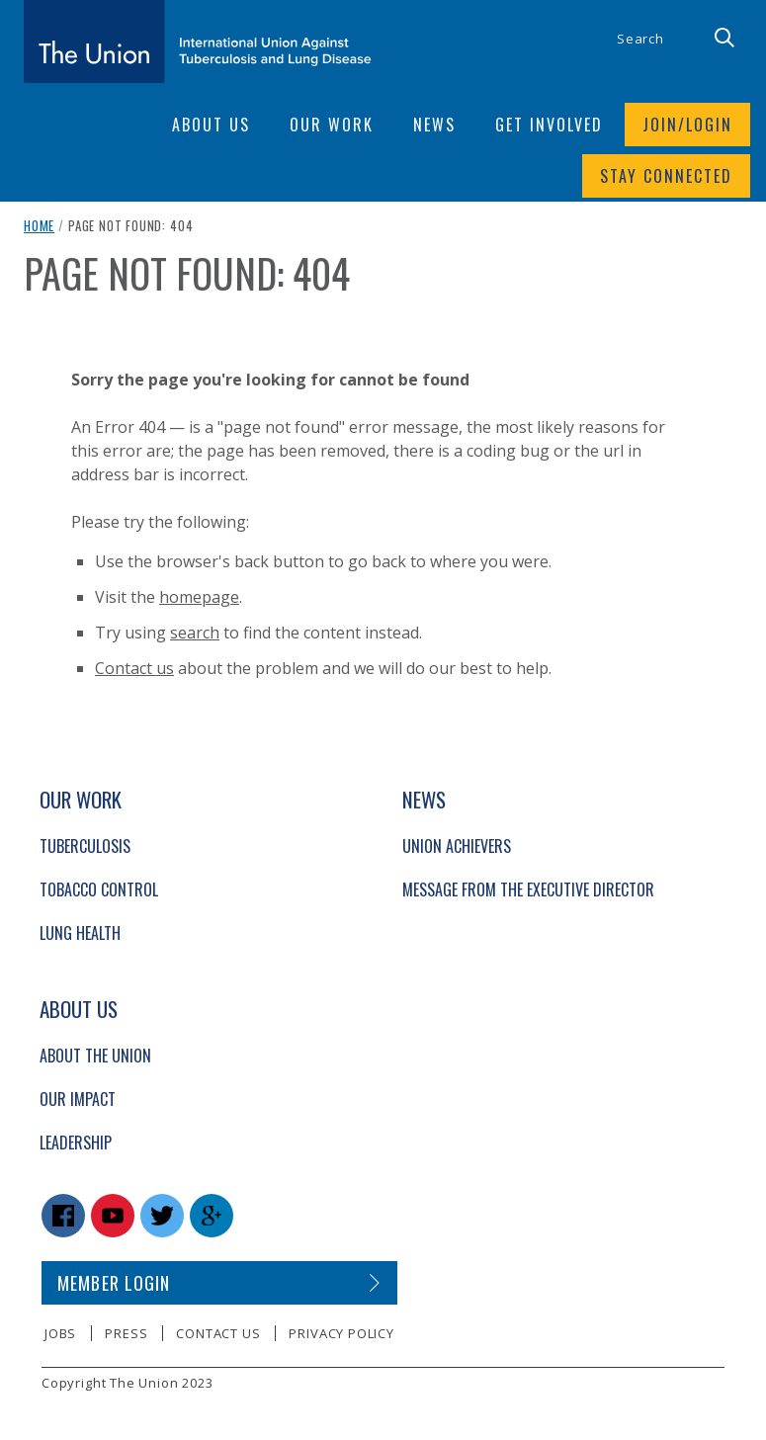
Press (126, 1333)
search (194, 632)
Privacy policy (341, 1333)
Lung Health (80, 933)
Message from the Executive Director (528, 889)
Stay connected (666, 176)
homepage (199, 597)
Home (39, 225)
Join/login (687, 124)
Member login (114, 1283)
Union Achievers (456, 846)
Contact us (134, 668)
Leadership (76, 1142)
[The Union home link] (198, 41)
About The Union (95, 1055)
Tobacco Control (99, 889)
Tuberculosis (85, 846)
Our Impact (78, 1099)
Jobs (60, 1333)
